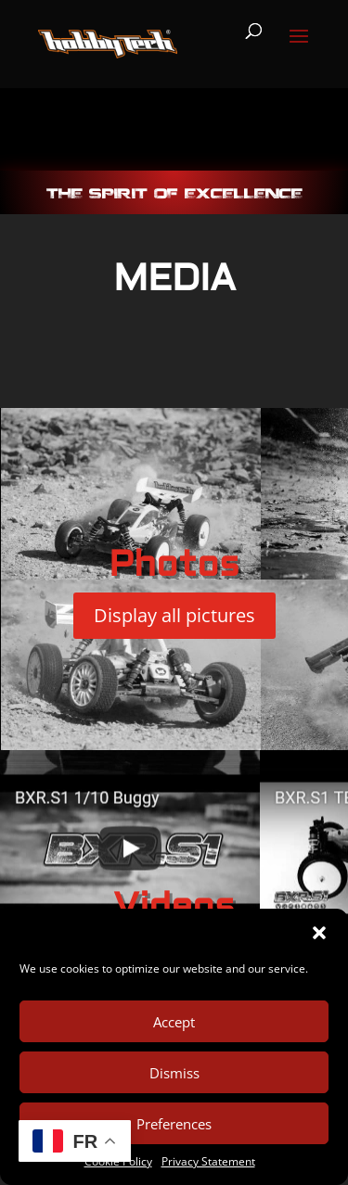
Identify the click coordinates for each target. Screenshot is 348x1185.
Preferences (174, 1124)
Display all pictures (174, 615)
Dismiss (174, 1073)
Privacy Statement (208, 1161)
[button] (319, 933)
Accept (174, 1022)
